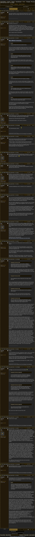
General (13, 1)
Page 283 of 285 (13, 8)
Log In (33, 1)
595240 (33, 125)
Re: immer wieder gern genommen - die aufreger (11, 10)
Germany (4, 248)
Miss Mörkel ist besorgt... (15, 40)
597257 (33, 475)
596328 (33, 152)
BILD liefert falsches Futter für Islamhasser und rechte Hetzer (19, 238)
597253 (33, 464)
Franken (4, 123)
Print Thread (2, 8)
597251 (33, 428)
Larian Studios (3, 1)
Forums (8, 1)
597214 (33, 241)
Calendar (16, 4)
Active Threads (22, 4)
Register (28, 1)
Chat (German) (18, 1)
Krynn (4, 143)
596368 (33, 172)
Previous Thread (9, 6)
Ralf (23, 125)
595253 (33, 136)
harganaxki (22, 136)
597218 (33, 259)
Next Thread (26, 6)
